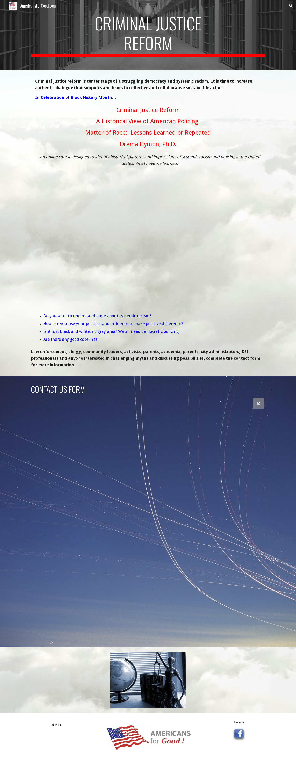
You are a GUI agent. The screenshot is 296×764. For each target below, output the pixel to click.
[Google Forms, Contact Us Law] (148, 520)
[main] (148, 35)
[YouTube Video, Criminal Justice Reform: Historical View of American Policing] (148, 237)
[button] (291, 6)
